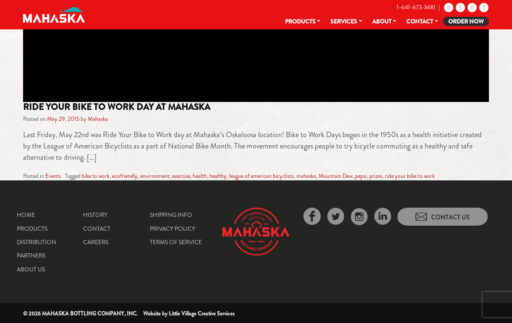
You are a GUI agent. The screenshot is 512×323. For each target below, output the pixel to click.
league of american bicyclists (261, 176)
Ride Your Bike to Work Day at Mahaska (116, 107)
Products (300, 21)
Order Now (466, 21)
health (200, 176)
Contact (419, 21)
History (95, 215)
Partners (31, 255)
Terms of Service (176, 242)
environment (155, 176)
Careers (95, 242)
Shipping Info (171, 215)
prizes (375, 176)
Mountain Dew (336, 176)
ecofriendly (125, 176)
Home (26, 215)
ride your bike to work (410, 176)
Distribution (36, 242)
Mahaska (98, 119)
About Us (31, 269)
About (382, 21)
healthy (218, 176)
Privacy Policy (172, 228)
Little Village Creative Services (202, 314)
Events (53, 176)
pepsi (361, 176)
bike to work (96, 176)
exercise (181, 176)
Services (343, 21)
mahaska (306, 176)
